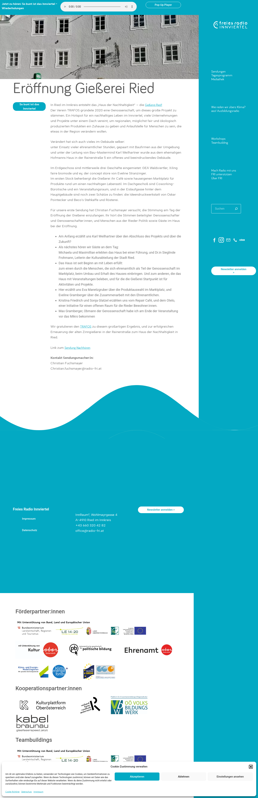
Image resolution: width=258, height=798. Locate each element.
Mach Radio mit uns (223, 170)
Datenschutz (26, 791)
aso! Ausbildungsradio (225, 111)
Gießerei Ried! (153, 105)
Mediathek (217, 79)
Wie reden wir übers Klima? (228, 107)
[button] (251, 767)
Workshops (218, 139)
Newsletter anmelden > (233, 271)
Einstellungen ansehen (230, 776)
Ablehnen (183, 776)
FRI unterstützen (221, 174)
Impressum (38, 791)
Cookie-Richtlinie (12, 791)
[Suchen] (236, 208)
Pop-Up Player (163, 4)
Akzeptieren (137, 776)
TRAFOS (85, 326)
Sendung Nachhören (77, 348)
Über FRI (216, 178)
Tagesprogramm (221, 75)
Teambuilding (219, 142)
